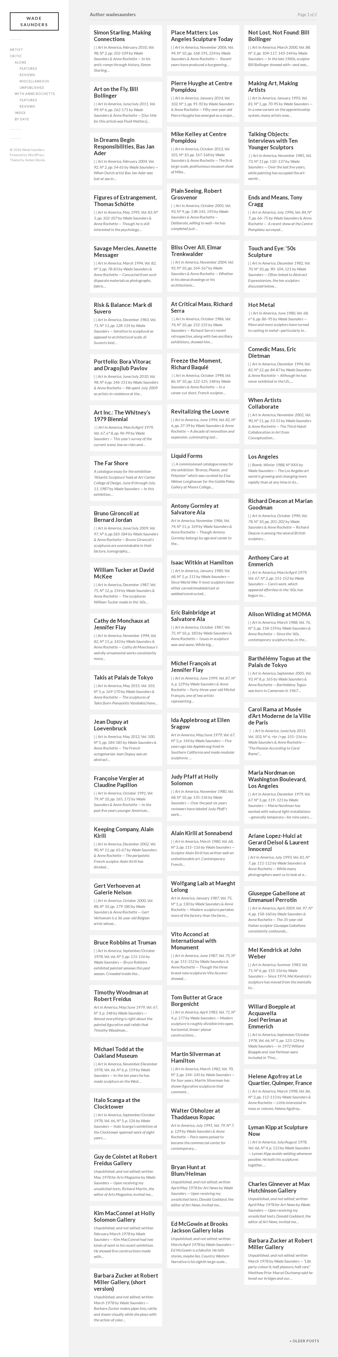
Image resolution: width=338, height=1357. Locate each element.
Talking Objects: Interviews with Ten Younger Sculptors (273, 140)
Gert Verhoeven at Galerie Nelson (117, 889)
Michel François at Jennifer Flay (194, 666)
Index (20, 113)
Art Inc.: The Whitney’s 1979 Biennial (122, 415)
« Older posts (304, 1341)
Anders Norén (35, 160)
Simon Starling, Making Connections (122, 35)
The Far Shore (111, 463)
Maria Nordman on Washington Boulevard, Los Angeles (277, 779)
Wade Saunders (34, 21)
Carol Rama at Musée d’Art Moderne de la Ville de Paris (279, 716)
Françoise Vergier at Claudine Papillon (119, 781)
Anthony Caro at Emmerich (268, 560)
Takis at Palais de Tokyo (123, 677)
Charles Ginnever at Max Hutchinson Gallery (279, 1187)
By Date (22, 119)
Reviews (27, 75)
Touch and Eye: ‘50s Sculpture (272, 251)
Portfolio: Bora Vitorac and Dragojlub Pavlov (122, 364)
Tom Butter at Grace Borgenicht (196, 1000)
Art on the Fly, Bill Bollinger (116, 92)
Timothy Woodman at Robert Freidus (121, 995)
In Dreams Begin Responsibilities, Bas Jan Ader (124, 146)
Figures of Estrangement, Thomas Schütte (125, 200)
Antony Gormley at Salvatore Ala (195, 509)
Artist (16, 50)
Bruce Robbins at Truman (125, 942)
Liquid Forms (187, 455)
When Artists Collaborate (264, 403)
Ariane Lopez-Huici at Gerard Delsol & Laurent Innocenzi (278, 842)
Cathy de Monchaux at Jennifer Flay (121, 624)
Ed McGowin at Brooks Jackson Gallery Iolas (199, 1227)
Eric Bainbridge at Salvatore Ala (193, 615)
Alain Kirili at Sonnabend (201, 833)
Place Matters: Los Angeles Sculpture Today (202, 35)
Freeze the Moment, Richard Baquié (196, 363)
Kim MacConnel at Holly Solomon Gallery (124, 1216)
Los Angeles (263, 456)
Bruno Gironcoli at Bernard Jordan (116, 516)
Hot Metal (261, 304)
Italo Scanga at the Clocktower (117, 1103)
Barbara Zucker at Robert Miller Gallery (280, 1243)
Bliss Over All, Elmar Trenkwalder (196, 250)
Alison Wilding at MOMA (279, 614)
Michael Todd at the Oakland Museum (119, 1052)
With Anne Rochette (35, 94)
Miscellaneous (34, 81)
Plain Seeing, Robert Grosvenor (196, 194)
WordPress (36, 155)
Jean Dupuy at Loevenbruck (111, 725)
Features (28, 68)
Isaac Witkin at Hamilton (202, 562)
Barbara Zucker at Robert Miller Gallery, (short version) (126, 1282)
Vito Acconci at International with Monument (193, 941)
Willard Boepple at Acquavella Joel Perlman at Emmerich (271, 1016)
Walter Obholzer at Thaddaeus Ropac (195, 1113)
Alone (20, 62)
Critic (16, 56)
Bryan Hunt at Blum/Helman (188, 1170)
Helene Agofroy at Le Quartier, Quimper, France (280, 1079)
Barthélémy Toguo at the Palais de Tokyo (279, 661)
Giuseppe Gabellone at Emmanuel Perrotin (276, 896)
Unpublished (32, 88)
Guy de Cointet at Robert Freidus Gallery (125, 1159)
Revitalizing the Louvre (200, 411)
